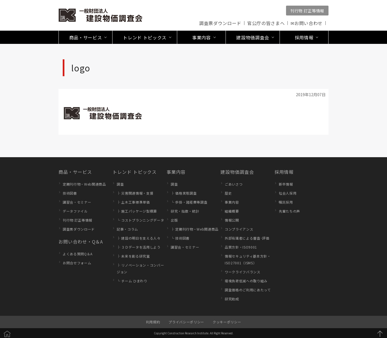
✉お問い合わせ (307, 23)
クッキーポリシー (227, 321)
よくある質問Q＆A (78, 253)
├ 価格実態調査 (184, 193)
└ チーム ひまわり (132, 280)
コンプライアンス (239, 229)
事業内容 (176, 171)
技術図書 (70, 193)
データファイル (75, 211)
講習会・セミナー (77, 202)
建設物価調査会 (237, 171)
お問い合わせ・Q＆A (80, 241)
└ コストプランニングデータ (140, 220)
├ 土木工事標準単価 (133, 202)
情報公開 (232, 220)
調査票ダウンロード (220, 23)
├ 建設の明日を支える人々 (139, 238)
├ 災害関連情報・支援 (135, 193)
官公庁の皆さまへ (266, 23)
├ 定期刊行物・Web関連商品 (195, 229)
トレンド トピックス (134, 171)
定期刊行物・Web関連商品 (84, 184)
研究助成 (232, 298)
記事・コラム (127, 229)
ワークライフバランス (242, 271)
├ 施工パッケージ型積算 (137, 211)
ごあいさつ (233, 184)
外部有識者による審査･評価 (247, 238)
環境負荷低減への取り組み (246, 280)
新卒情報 (286, 184)
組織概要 (232, 211)
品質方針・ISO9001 (241, 247)
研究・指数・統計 (185, 211)
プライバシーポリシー (186, 321)
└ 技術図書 (180, 238)
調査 (120, 184)
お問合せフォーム (77, 262)
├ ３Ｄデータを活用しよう (139, 247)
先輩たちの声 (289, 211)
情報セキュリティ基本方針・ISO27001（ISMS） (248, 259)
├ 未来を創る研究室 (133, 256)
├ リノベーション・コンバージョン (140, 268)
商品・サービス (75, 171)
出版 (174, 220)
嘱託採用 (286, 202)
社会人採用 (287, 193)
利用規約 (153, 321)
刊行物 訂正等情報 (307, 10)
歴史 (228, 193)
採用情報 (284, 171)
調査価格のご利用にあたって (248, 289)
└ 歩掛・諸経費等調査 (189, 202)
